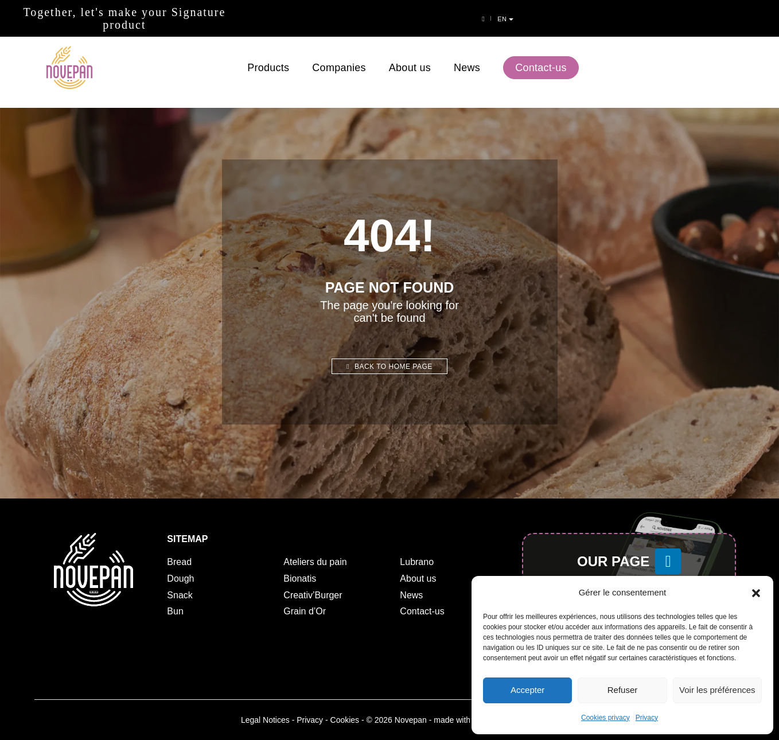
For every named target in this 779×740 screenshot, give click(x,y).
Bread (179, 562)
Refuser (622, 690)
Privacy (647, 718)
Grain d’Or (304, 611)
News (467, 56)
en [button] (760, 18)
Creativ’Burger (312, 595)
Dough (180, 578)
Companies (338, 56)
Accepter (527, 690)
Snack (179, 595)
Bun (175, 611)
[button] (756, 592)
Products (268, 56)
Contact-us (541, 56)
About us (410, 56)
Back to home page (389, 367)
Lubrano (417, 562)
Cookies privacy (605, 718)
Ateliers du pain (314, 562)
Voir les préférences (717, 690)
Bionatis (299, 578)
